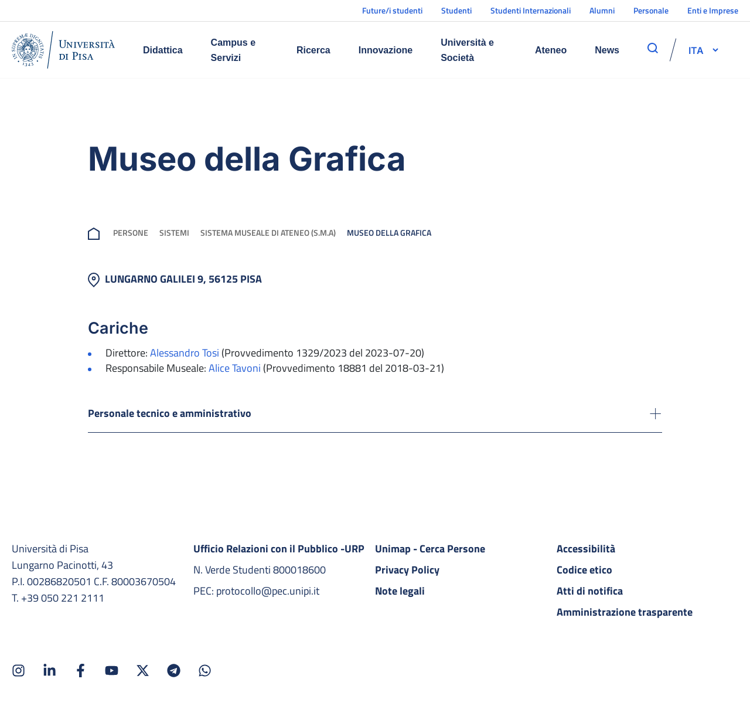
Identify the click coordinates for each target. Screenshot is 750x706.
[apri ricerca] (652, 48)
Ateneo (551, 50)
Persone (130, 232)
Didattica (163, 50)
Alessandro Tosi (184, 353)
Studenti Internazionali (530, 10)
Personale (651, 10)
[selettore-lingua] (696, 50)
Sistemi (174, 232)
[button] (696, 50)
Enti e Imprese (712, 10)
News (607, 50)
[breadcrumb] (96, 232)
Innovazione (385, 50)
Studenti (456, 10)
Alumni (602, 10)
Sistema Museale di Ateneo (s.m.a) (268, 232)
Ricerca (313, 50)
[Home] (63, 50)
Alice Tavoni (235, 368)
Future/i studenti (392, 10)
